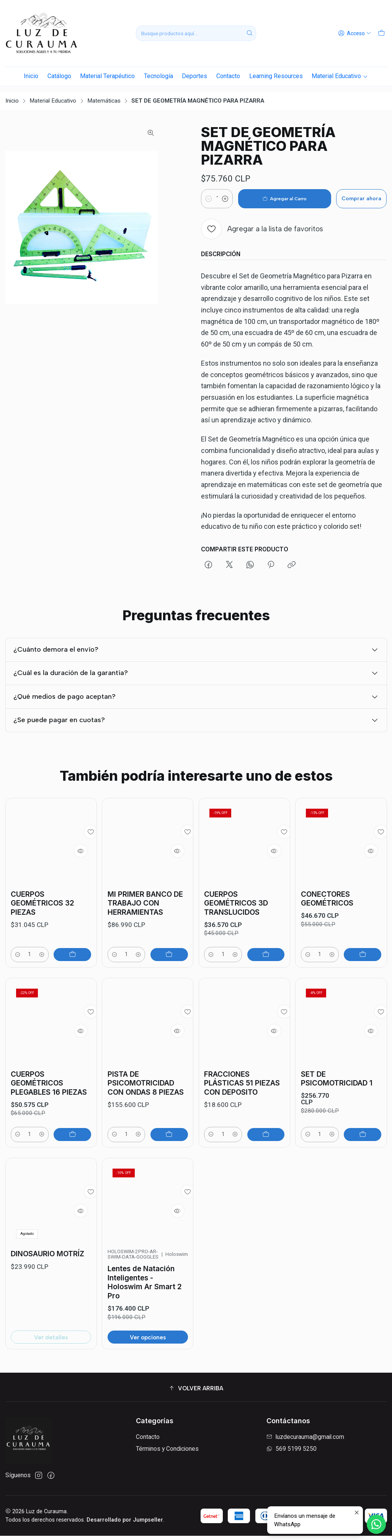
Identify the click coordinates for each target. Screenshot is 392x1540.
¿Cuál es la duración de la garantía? (196, 693)
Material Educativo (340, 76)
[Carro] (382, 33)
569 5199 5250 (291, 1452)
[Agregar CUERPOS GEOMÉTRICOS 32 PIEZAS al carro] (74, 967)
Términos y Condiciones (167, 1452)
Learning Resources (276, 76)
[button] (196, 1392)
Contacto (228, 76)
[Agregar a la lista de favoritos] (262, 223)
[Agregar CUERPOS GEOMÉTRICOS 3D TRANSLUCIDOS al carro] (267, 986)
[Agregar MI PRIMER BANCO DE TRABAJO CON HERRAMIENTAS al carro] (171, 977)
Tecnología (158, 76)
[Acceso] (356, 33)
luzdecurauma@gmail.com (305, 1441)
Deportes (194, 76)
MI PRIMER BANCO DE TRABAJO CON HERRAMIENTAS (145, 924)
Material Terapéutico (107, 76)
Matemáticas (104, 95)
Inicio (31, 76)
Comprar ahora (353, 193)
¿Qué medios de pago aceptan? (196, 726)
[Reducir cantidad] (208, 193)
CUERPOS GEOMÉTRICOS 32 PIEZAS (42, 914)
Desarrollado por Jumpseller (125, 1523)
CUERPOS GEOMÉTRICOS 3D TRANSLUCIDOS (236, 934)
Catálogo (59, 76)
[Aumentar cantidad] (236, 193)
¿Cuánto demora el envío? (196, 660)
